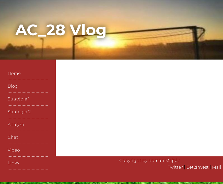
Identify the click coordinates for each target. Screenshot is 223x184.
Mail (216, 167)
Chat (13, 137)
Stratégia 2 (19, 111)
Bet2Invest (197, 167)
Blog (13, 86)
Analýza (16, 124)
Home (14, 73)
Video (14, 150)
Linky (13, 162)
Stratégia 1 (19, 99)
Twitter (175, 167)
